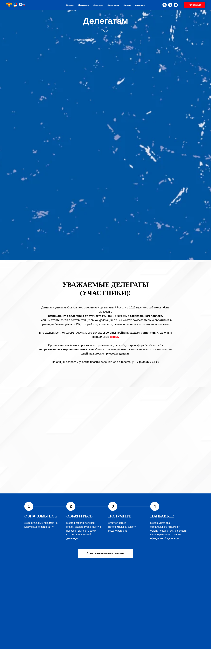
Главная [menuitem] (70, 5)
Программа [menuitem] (83, 5)
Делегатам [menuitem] (98, 5)
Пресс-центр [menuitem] (113, 5)
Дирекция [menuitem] (140, 5)
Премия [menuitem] (127, 5)
